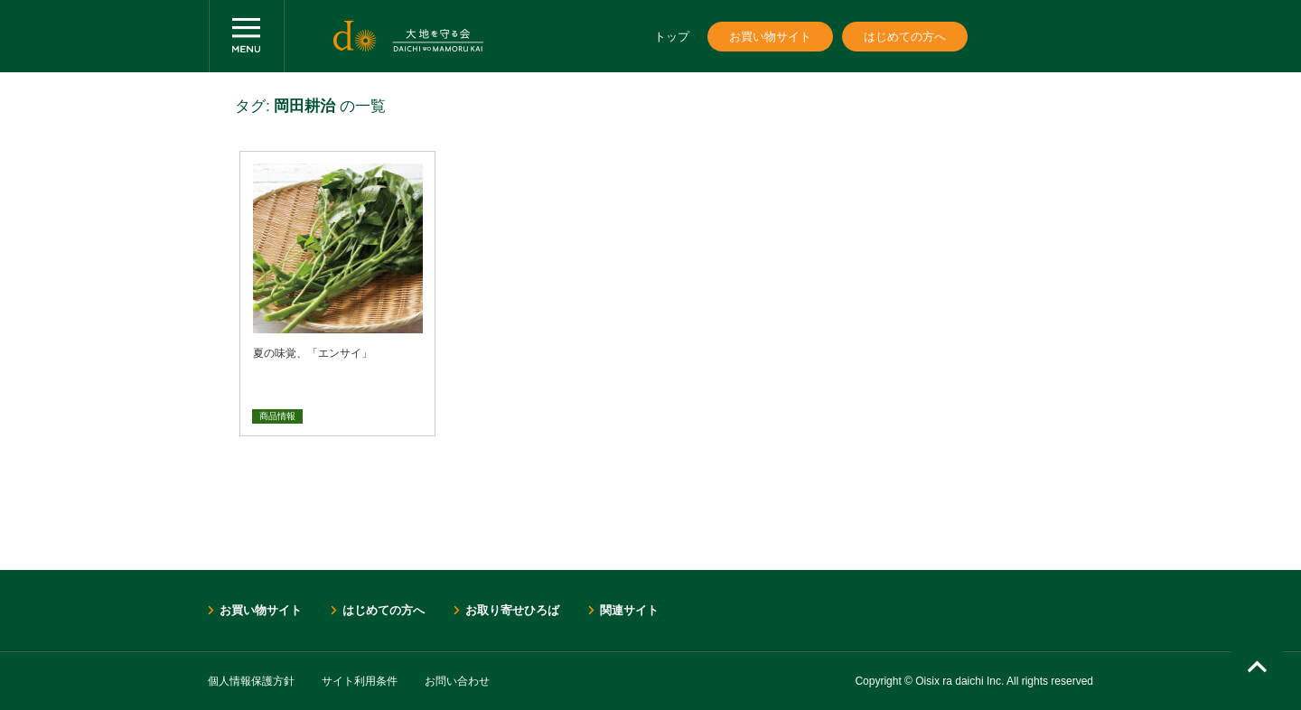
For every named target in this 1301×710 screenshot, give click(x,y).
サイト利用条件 (360, 681)
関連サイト (629, 610)
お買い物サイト (770, 36)
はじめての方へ (905, 36)
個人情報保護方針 (251, 681)
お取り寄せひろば (512, 610)
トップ (671, 36)
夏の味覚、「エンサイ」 (312, 353)
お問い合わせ (457, 681)
